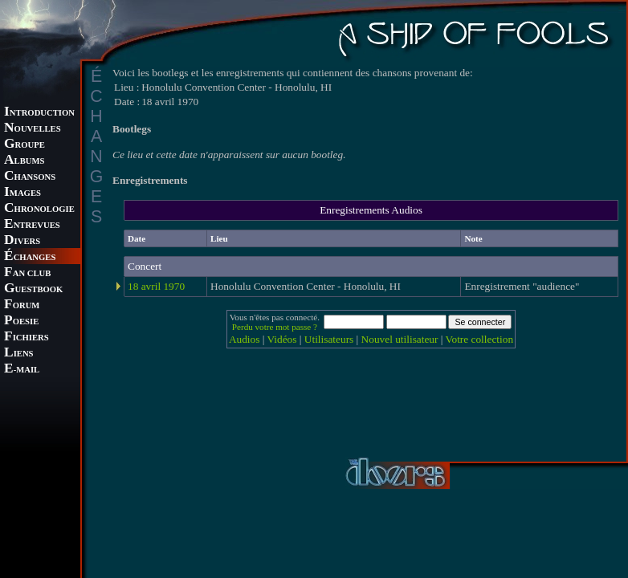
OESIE (21, 321)
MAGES (22, 193)
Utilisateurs (328, 339)
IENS (18, 353)
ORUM (21, 305)
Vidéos (282, 339)
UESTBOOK (33, 289)
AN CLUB (27, 273)
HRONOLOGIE (39, 209)
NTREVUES (32, 225)
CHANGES (29, 257)
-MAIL (21, 369)
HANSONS (29, 177)
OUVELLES (32, 128)
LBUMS (24, 161)
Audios (244, 339)
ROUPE (24, 144)
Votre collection (480, 339)
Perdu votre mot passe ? (274, 327)
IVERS (22, 241)
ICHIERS (26, 337)
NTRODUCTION (39, 112)
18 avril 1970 (156, 286)
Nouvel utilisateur (399, 339)
